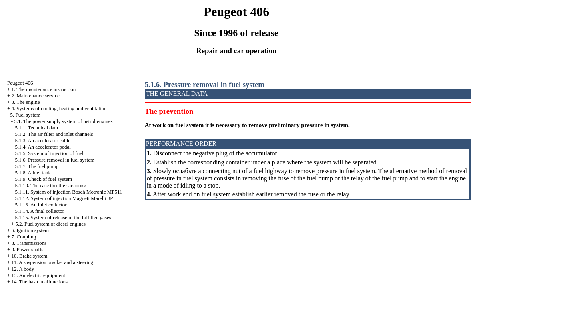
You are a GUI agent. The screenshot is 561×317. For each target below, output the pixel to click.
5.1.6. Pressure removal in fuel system (54, 160)
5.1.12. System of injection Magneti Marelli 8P (64, 198)
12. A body (23, 269)
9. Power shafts (28, 249)
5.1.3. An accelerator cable (42, 140)
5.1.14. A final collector (39, 211)
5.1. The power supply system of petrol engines (63, 121)
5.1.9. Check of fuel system (43, 179)
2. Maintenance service (36, 96)
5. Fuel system (25, 115)
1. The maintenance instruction (44, 89)
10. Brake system (30, 256)
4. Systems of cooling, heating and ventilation (59, 108)
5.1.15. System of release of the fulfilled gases (63, 217)
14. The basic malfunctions (40, 282)
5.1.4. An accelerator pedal (42, 147)
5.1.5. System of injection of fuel (49, 153)
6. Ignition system (30, 230)
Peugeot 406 (20, 83)
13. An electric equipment (38, 275)
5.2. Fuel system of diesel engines (50, 224)
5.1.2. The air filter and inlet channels (54, 134)
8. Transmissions (29, 243)
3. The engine (26, 102)
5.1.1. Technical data (36, 128)
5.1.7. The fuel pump (36, 166)
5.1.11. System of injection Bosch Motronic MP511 (68, 192)
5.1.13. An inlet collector (40, 205)
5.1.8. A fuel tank (33, 173)
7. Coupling (24, 237)
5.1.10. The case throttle (50, 185)
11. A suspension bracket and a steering (52, 262)
